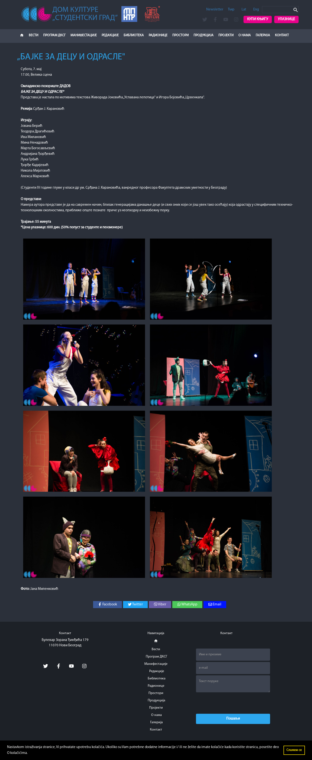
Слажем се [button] (294, 750)
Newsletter (214, 9)
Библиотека (134, 35)
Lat (244, 9)
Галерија (263, 35)
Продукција (204, 35)
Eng (256, 9)
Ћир (231, 9)
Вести (33, 35)
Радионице (158, 35)
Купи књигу (257, 19)
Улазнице (286, 19)
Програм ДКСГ (54, 35)
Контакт (282, 35)
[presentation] (233, 703)
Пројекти (226, 35)
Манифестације (83, 35)
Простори (180, 35)
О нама (244, 35)
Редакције (110, 35)
